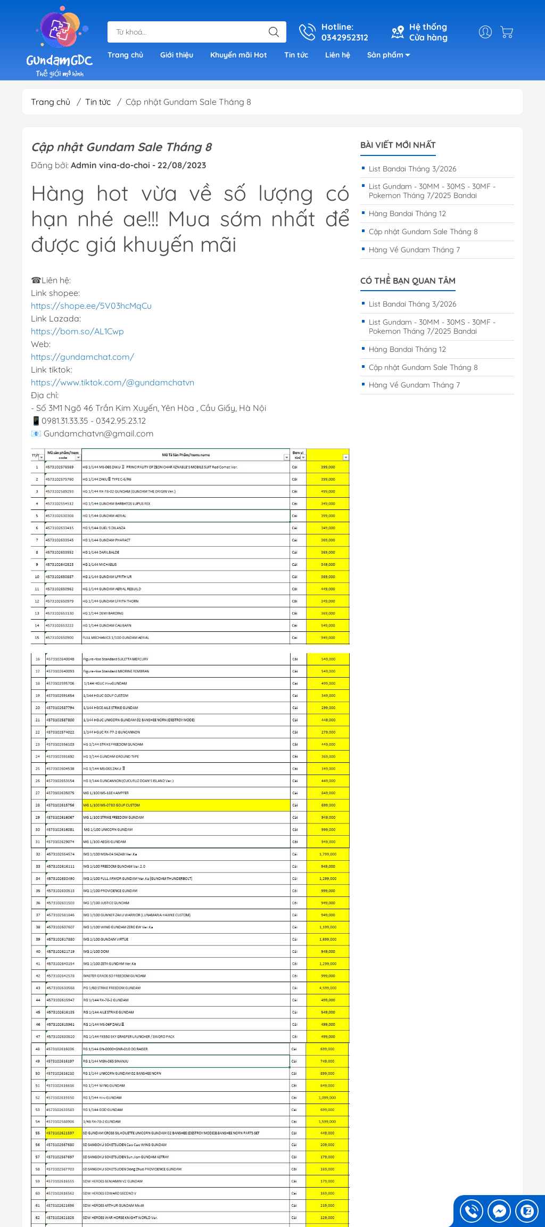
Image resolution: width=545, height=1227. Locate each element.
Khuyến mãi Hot (238, 55)
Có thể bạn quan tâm (408, 281)
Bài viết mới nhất (398, 145)
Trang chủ (125, 55)
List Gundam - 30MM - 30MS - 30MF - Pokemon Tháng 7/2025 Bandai (432, 191)
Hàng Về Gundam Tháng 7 (414, 249)
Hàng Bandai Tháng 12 (407, 213)
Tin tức (296, 55)
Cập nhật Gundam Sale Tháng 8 (423, 231)
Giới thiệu (176, 55)
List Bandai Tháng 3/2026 (413, 169)
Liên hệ (337, 55)
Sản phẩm (391, 56)
